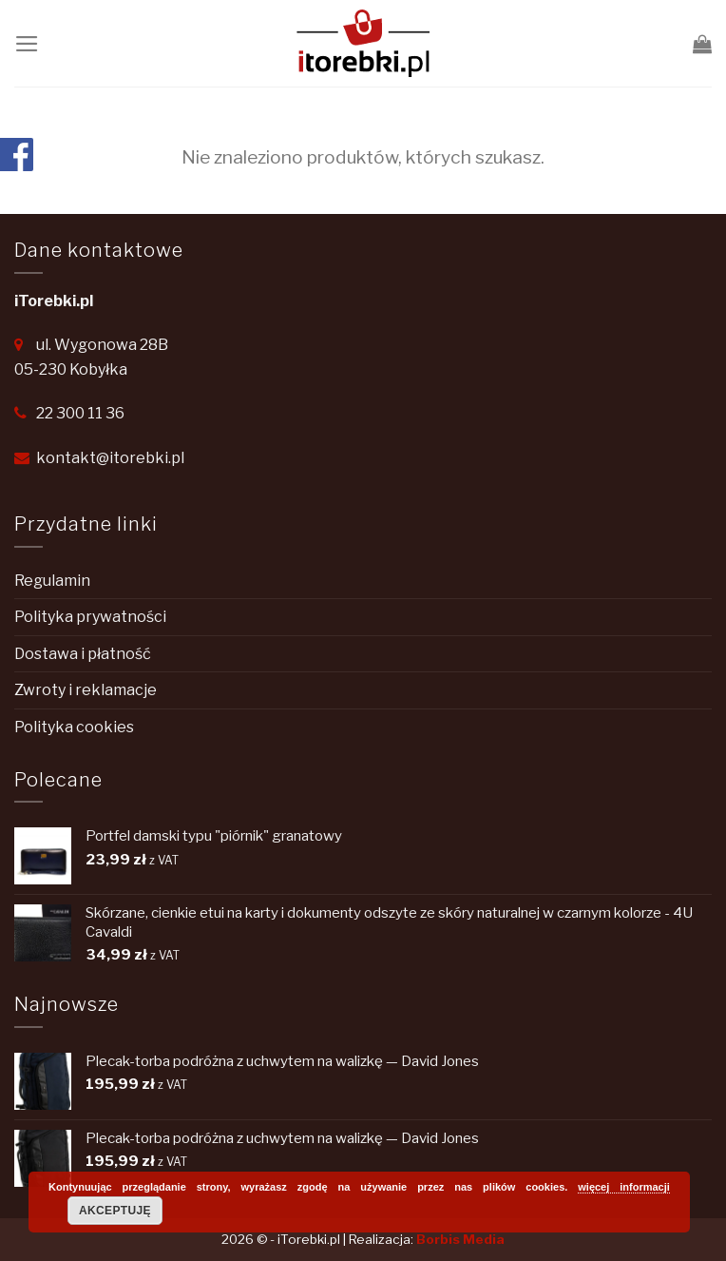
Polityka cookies (74, 727)
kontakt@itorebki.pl (110, 458)
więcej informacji (624, 1187)
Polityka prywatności (90, 617)
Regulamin (52, 581)
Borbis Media (460, 1239)
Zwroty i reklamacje (85, 690)
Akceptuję (115, 1210)
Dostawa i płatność (82, 654)
